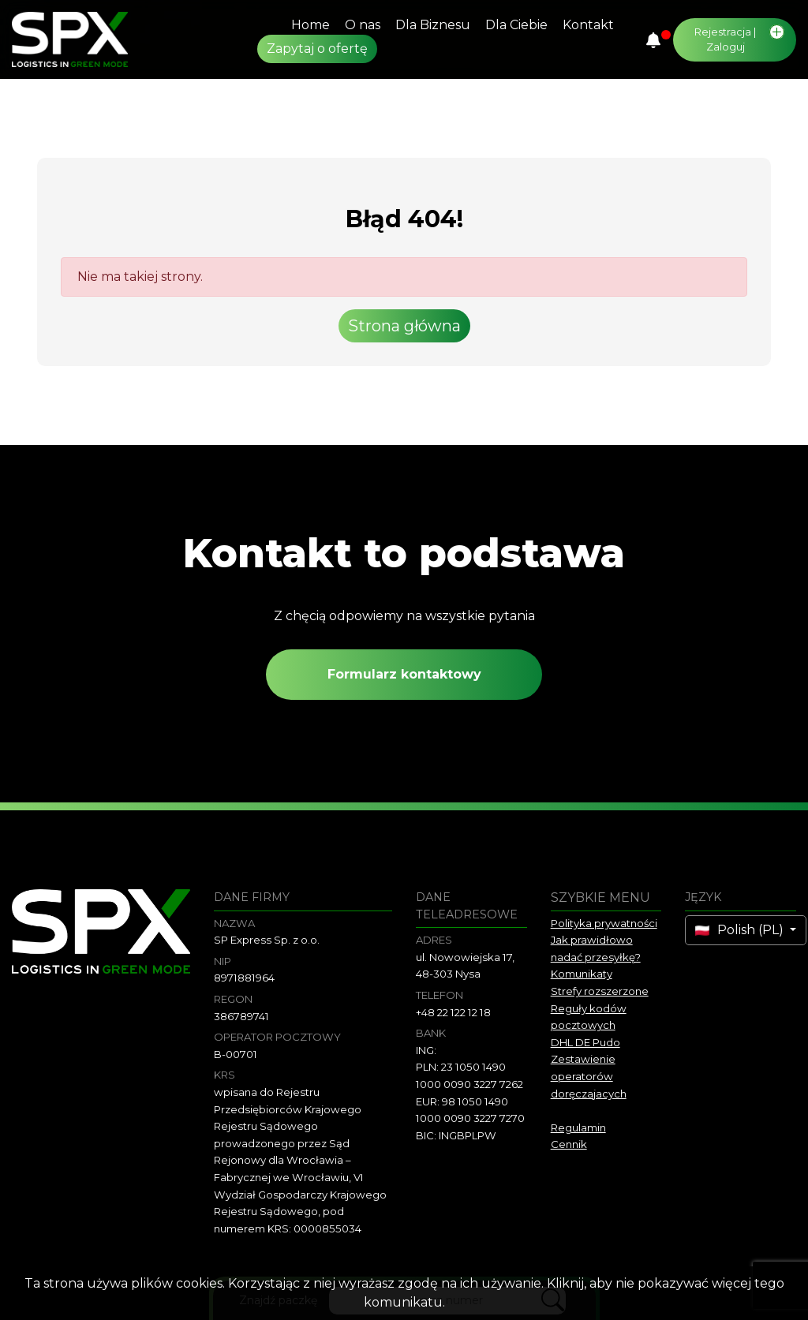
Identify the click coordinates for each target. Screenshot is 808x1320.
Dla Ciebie (516, 24)
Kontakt (588, 24)
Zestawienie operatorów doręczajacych (589, 1076)
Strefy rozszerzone (600, 991)
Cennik (569, 1144)
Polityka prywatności (604, 923)
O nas (362, 24)
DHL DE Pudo (585, 1042)
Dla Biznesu (432, 24)
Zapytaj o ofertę (317, 48)
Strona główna (404, 325)
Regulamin (578, 1127)
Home (310, 24)
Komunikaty (581, 973)
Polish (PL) (741, 929)
